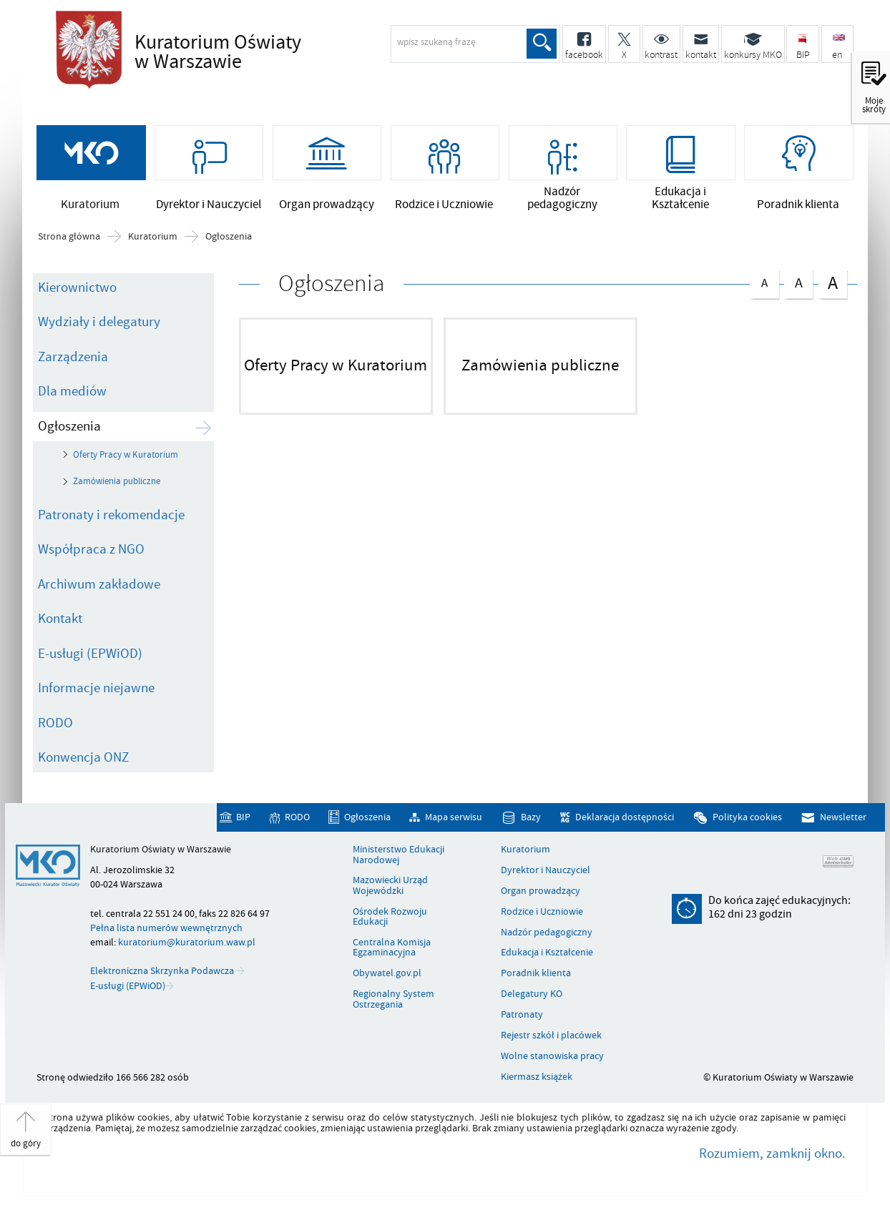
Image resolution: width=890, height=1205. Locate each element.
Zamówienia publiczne (116, 481)
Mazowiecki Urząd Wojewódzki (390, 885)
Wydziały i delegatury (99, 321)
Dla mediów (72, 391)
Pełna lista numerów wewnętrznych (166, 928)
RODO (55, 723)
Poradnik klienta (536, 973)
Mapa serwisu (453, 818)
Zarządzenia (73, 356)
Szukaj (542, 44)
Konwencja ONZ (83, 757)
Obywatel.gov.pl (387, 973)
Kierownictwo (77, 287)
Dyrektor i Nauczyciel (545, 870)
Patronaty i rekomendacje (111, 514)
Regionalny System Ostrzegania (393, 999)
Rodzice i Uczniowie (542, 912)
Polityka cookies (747, 818)
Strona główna (69, 237)
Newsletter (843, 818)
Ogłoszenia (228, 237)
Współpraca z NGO (91, 549)
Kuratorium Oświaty (260, 53)
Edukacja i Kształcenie (547, 953)
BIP (243, 818)
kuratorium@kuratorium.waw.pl (186, 942)
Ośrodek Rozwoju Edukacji (390, 917)
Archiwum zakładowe (99, 584)
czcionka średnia (798, 281)
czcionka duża (832, 283)
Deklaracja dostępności (624, 818)
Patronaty (522, 1015)
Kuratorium (152, 237)
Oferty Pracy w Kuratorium (125, 455)
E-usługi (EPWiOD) (90, 653)
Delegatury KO (531, 994)
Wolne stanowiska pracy (552, 1056)
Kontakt (60, 618)
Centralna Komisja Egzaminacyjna (392, 948)
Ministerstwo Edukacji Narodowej (398, 855)
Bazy (531, 818)
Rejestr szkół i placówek (551, 1036)
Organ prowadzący (540, 891)
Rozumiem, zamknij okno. (772, 1153)
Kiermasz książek (536, 1077)
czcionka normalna (764, 281)
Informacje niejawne (96, 688)
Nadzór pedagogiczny (546, 933)
